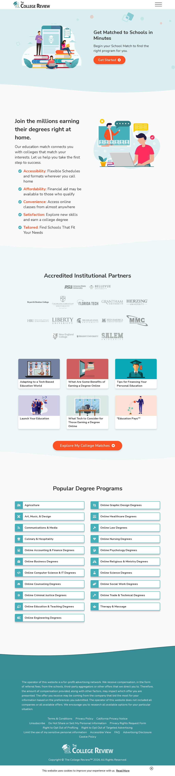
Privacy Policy (84, 719)
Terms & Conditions (60, 719)
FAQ (117, 732)
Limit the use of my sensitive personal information (55, 732)
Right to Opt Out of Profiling (60, 728)
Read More (123, 770)
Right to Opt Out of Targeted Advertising (106, 728)
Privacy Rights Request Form (128, 723)
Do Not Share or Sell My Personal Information (77, 723)
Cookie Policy (87, 737)
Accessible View (100, 732)
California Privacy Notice (111, 719)
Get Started (109, 60)
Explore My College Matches (87, 445)
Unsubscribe (37, 723)
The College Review (31, 4)
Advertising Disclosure (137, 732)
